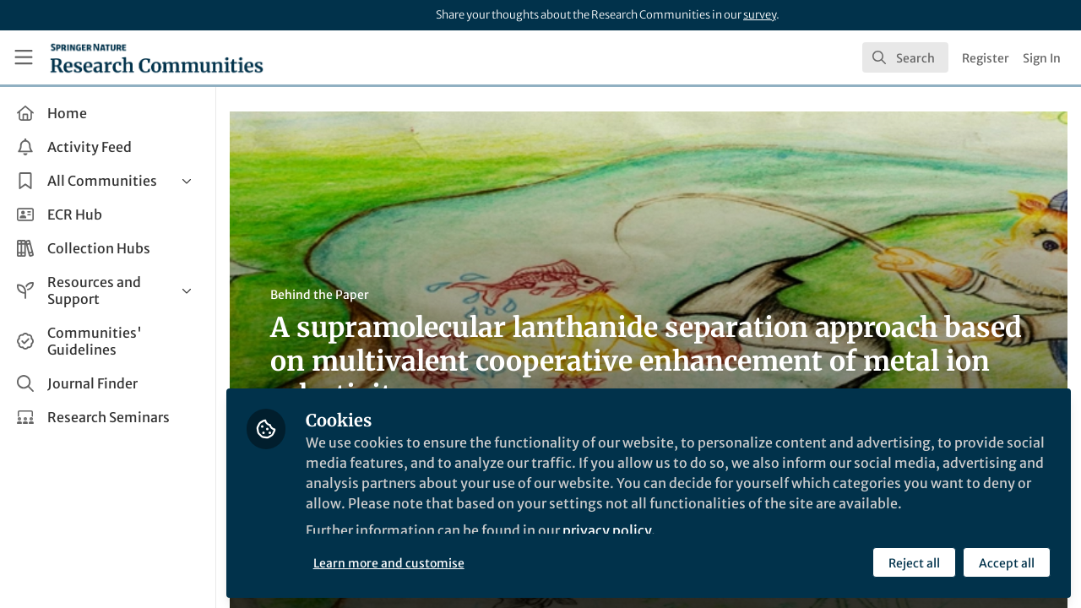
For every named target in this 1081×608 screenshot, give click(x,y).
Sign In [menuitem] (1042, 58)
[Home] (156, 57)
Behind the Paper (319, 294)
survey (759, 15)
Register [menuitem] (985, 58)
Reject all (914, 563)
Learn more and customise (388, 563)
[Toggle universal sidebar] (23, 57)
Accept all (1007, 563)
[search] (905, 57)
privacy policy (606, 530)
